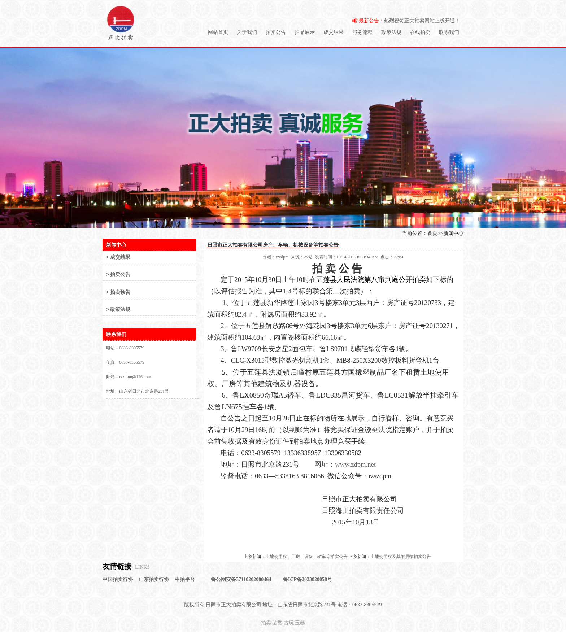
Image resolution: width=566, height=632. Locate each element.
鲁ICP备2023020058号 (307, 579)
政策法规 (391, 32)
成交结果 (333, 32)
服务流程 (362, 32)
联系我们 (449, 32)
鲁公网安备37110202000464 (241, 579)
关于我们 (247, 32)
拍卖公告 (276, 32)
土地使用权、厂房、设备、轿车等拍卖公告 (306, 556)
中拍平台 (185, 579)
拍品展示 (305, 32)
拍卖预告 (120, 292)
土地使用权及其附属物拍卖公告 (400, 556)
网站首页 (218, 32)
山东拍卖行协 (154, 579)
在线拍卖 (420, 32)
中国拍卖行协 (118, 579)
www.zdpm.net (355, 464)
